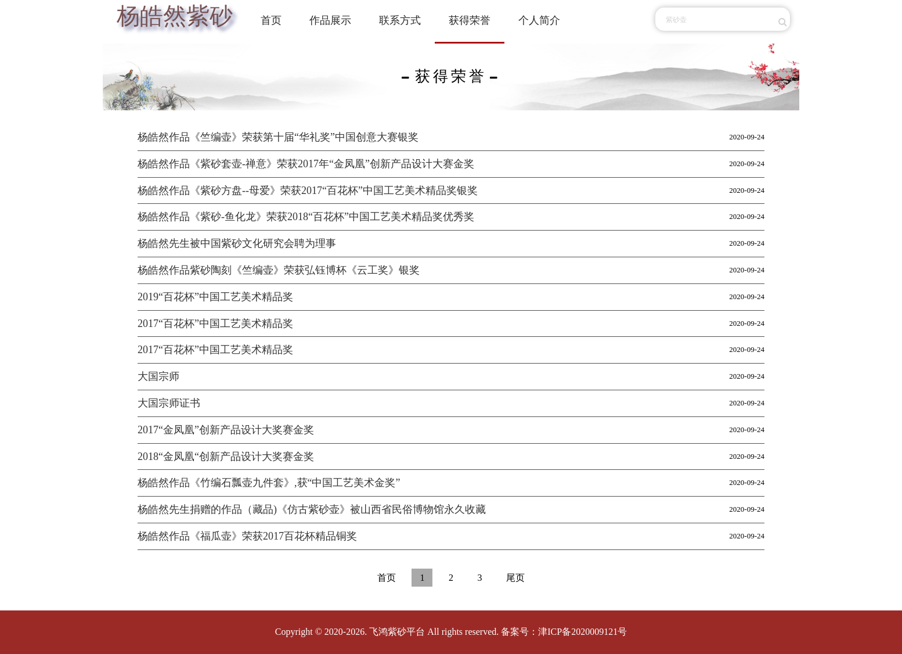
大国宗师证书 (169, 403)
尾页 (515, 578)
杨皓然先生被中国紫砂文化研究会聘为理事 (237, 243)
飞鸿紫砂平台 (397, 632)
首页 (271, 20)
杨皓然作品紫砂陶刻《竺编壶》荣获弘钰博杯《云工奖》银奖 (279, 270)
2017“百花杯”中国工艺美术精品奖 (215, 323)
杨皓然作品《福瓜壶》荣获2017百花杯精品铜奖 (247, 536)
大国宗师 (158, 376)
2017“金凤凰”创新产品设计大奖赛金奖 (226, 430)
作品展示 (330, 20)
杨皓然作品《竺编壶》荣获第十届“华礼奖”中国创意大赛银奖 (278, 137)
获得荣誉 (469, 20)
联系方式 (400, 20)
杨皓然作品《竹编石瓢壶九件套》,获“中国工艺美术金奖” (269, 482)
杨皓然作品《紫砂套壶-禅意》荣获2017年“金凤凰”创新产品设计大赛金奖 (306, 164)
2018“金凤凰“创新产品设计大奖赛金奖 (226, 456)
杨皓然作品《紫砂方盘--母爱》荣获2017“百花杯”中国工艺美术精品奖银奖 (308, 190)
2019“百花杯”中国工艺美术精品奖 (215, 297)
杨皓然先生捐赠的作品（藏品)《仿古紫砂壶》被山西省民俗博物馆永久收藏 (312, 509)
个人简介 (539, 20)
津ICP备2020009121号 (582, 632)
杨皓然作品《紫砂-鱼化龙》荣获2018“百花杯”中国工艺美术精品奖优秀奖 (306, 216)
